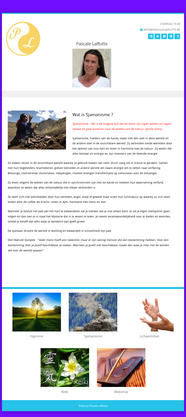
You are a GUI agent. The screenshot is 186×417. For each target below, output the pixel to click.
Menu (93, 94)
